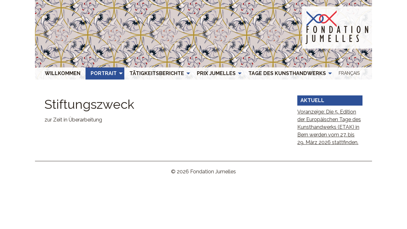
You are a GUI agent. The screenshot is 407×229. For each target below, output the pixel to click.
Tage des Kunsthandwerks (287, 73)
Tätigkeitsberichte (156, 73)
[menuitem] (63, 73)
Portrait (104, 73)
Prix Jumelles (216, 73)
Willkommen (62, 73)
